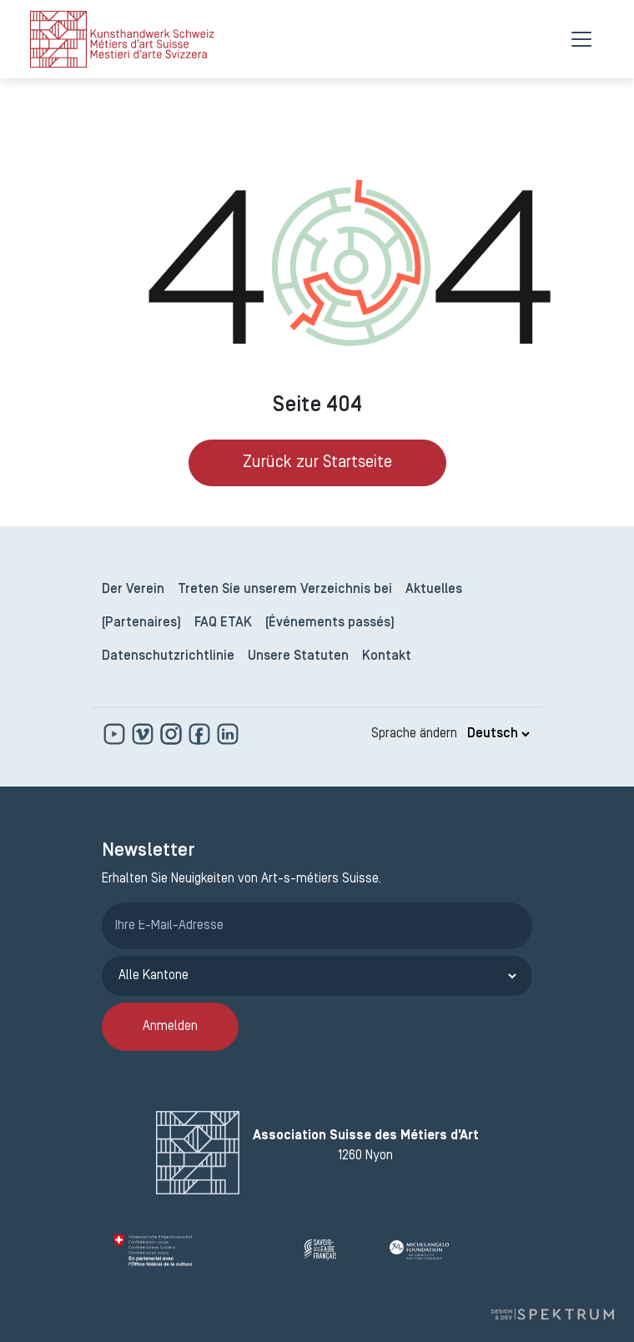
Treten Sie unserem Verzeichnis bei (285, 590)
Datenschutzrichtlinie (168, 656)
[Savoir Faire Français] (340, 1250)
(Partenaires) (141, 623)
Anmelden (170, 1027)
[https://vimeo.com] (144, 734)
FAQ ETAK (223, 623)
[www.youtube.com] (116, 734)
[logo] (122, 39)
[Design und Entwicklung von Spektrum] (552, 1314)
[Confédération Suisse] (202, 1250)
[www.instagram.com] (172, 734)
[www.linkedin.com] (227, 734)
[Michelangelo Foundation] (455, 1250)
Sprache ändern (414, 734)
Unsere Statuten (298, 656)
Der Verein (133, 590)
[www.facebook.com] (201, 734)
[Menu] (581, 39)
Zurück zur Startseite (317, 462)
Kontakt (386, 656)
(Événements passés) (330, 623)
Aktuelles (433, 590)
